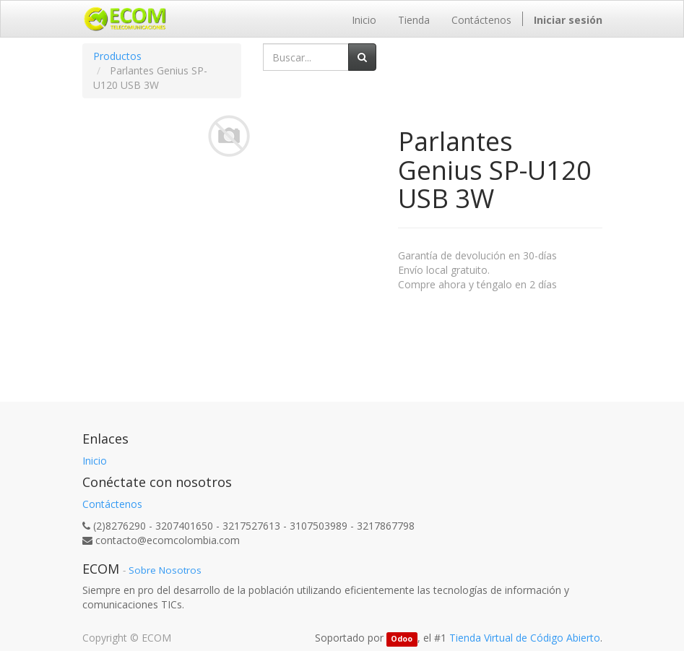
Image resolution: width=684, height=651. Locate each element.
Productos (117, 56)
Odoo (401, 639)
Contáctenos (112, 504)
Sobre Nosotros (165, 570)
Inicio (94, 460)
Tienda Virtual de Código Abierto (524, 637)
